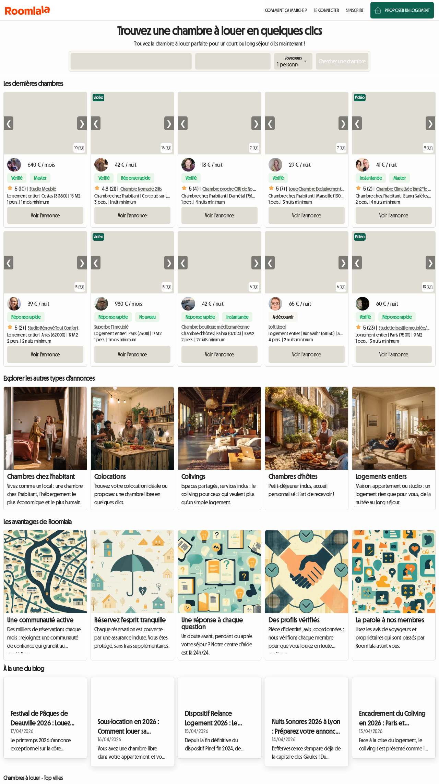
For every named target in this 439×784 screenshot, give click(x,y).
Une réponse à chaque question (212, 623)
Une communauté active (40, 620)
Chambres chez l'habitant (41, 476)
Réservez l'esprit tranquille (130, 620)
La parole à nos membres (390, 620)
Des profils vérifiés (294, 620)
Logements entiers (381, 476)
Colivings (193, 476)
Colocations (110, 476)
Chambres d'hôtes (293, 476)
